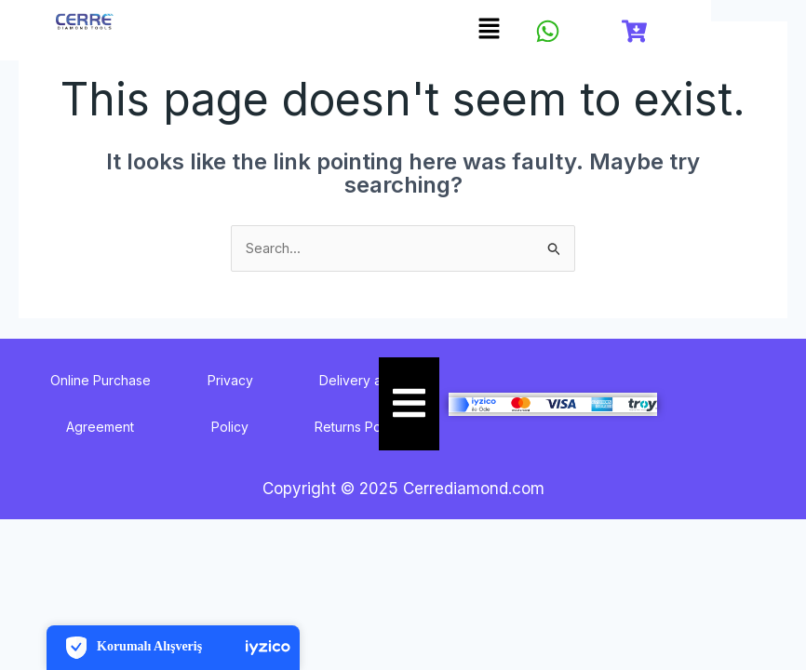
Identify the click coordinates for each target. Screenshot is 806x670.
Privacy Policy (230, 404)
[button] (489, 29)
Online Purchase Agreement (100, 404)
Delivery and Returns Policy (358, 404)
